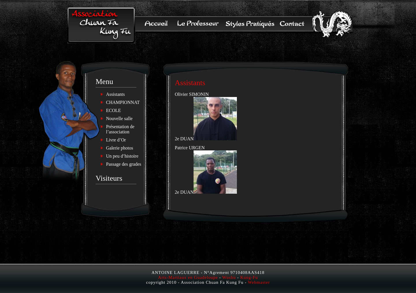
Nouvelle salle (119, 118)
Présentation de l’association (120, 129)
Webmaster (259, 282)
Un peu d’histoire (122, 156)
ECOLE (113, 110)
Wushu (229, 277)
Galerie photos (119, 147)
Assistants (115, 94)
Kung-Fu (249, 277)
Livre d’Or (116, 139)
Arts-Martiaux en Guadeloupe (188, 277)
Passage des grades (123, 164)
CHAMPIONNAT (123, 102)
